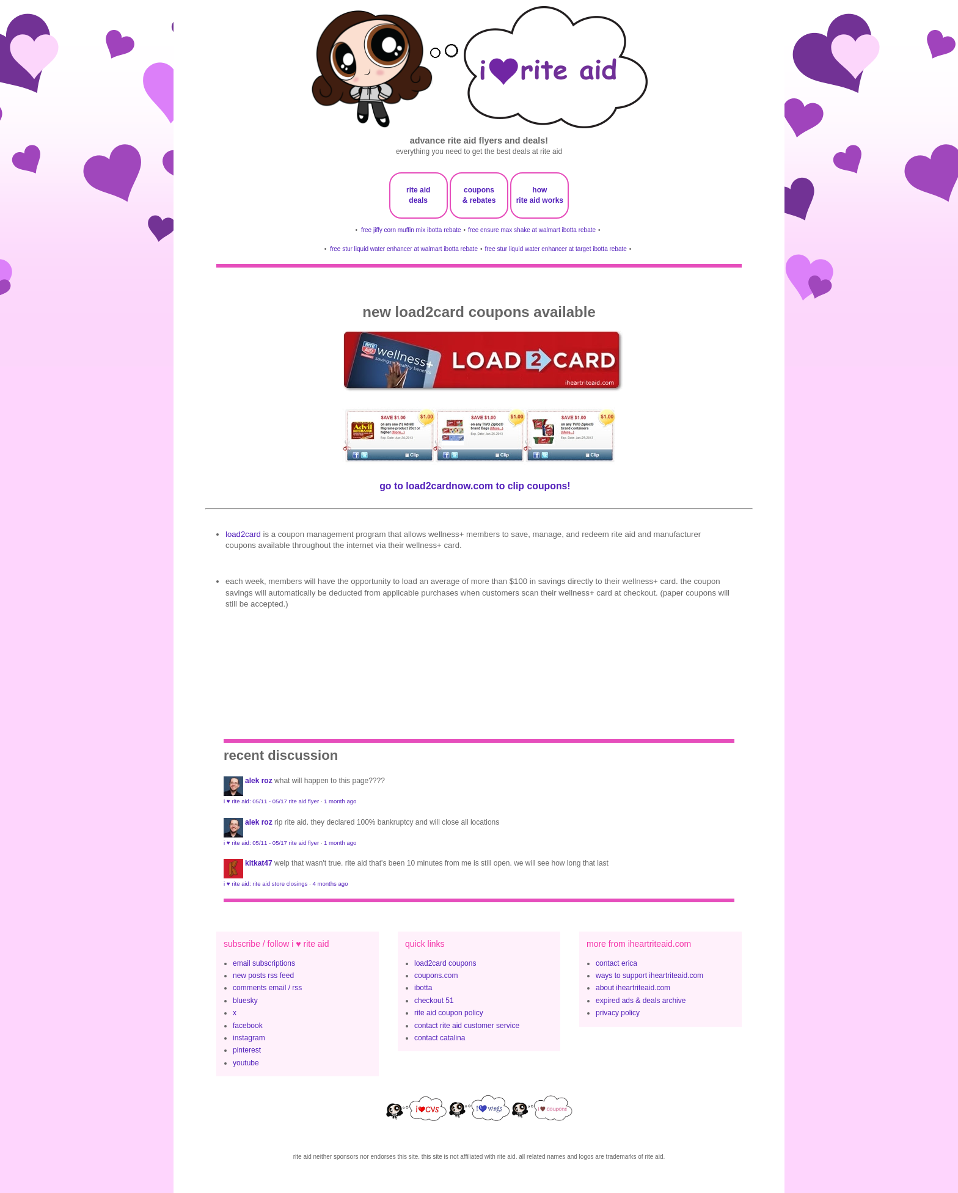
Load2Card (243, 534)
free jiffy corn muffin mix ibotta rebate (411, 230)
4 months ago (330, 883)
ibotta (423, 987)
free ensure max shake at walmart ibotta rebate (532, 230)
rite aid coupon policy (448, 1013)
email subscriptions (264, 963)
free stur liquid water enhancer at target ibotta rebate (555, 249)
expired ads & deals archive (641, 1000)
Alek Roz (258, 780)
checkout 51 (434, 1000)
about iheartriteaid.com (633, 987)
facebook (248, 1025)
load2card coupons (445, 963)
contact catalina (439, 1038)
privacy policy (618, 1013)
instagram (249, 1038)
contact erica (616, 963)
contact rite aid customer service (466, 1025)
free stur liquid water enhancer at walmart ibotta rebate (404, 249)
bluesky (245, 1000)
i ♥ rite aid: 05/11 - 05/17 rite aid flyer (271, 801)
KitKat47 (258, 863)
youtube (246, 1063)
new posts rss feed (263, 975)
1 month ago (340, 801)
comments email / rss (267, 987)
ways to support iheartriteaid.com (649, 975)
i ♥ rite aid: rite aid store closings (265, 883)
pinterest (247, 1050)
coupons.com (436, 975)
